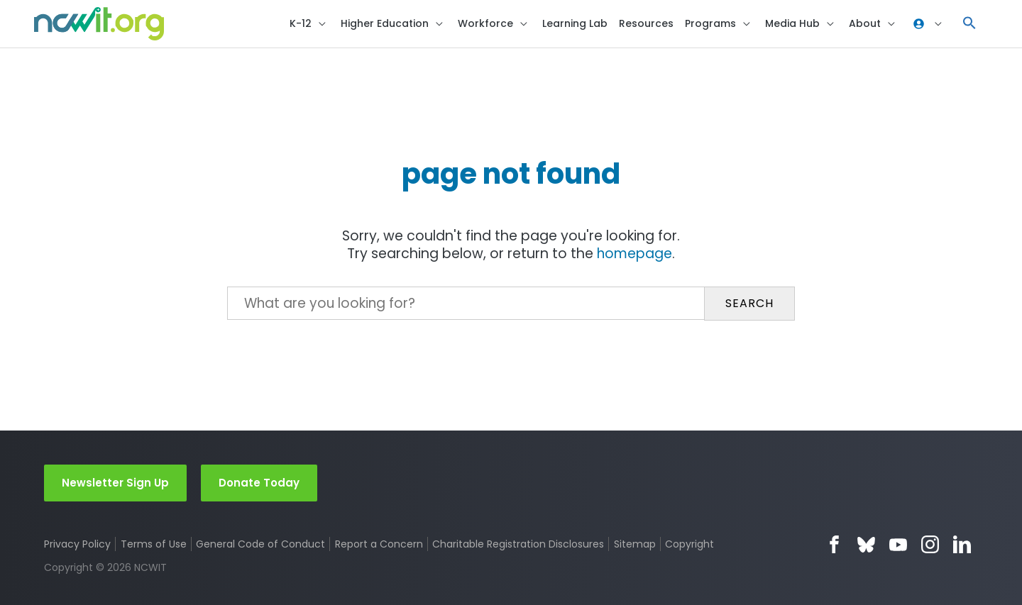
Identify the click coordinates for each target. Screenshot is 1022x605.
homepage (635, 256)
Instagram (930, 544)
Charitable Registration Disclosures (519, 544)
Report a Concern (379, 544)
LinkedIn (962, 544)
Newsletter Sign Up (115, 481)
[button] (969, 25)
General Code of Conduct (261, 544)
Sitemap (635, 544)
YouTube (898, 544)
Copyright (690, 544)
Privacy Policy (77, 544)
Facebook (834, 544)
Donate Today (259, 481)
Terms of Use (154, 544)
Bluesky (866, 544)
